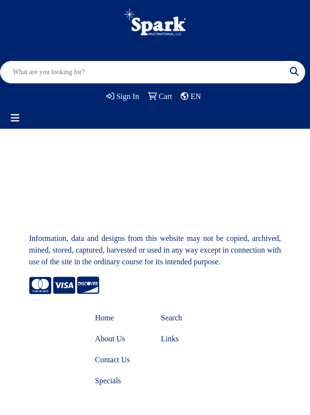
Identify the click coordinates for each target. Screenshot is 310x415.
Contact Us (112, 360)
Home (104, 318)
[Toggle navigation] (15, 118)
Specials (108, 380)
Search (172, 318)
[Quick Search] (142, 72)
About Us (110, 339)
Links (170, 339)
